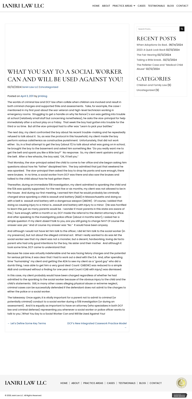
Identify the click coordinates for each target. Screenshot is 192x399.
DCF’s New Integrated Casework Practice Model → (97, 325)
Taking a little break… (149, 60)
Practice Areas (93, 383)
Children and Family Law (152, 85)
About (75, 383)
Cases (111, 383)
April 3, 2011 (27, 96)
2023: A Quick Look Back (151, 50)
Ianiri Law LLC (23, 5)
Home (64, 383)
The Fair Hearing (147, 55)
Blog (142, 383)
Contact (156, 383)
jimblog (42, 96)
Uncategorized (49, 87)
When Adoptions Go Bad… (152, 45)
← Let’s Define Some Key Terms (26, 323)
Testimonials (127, 383)
